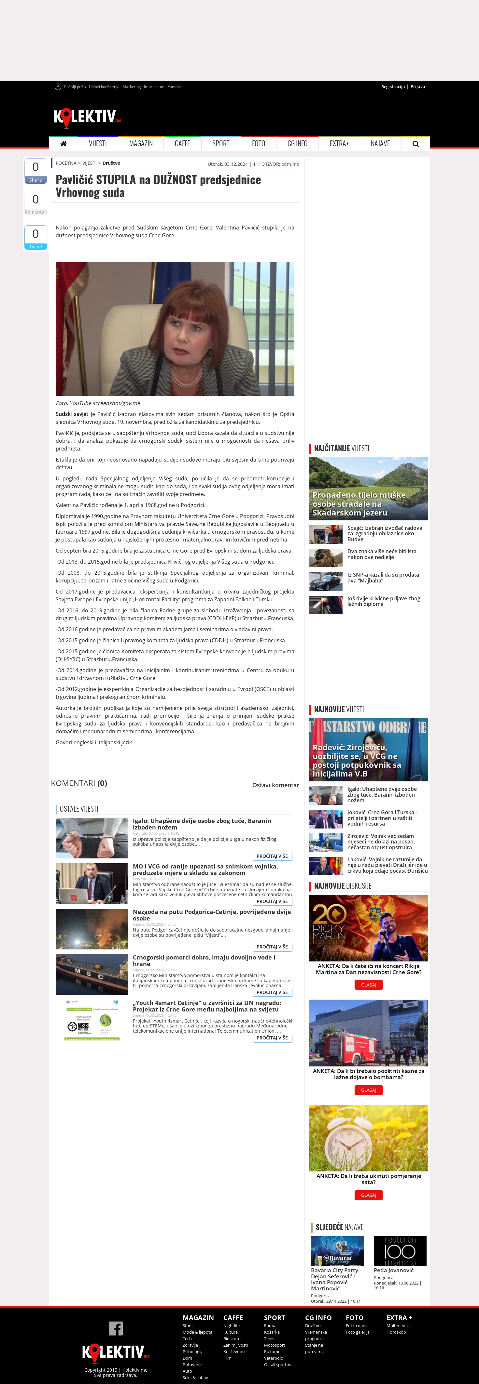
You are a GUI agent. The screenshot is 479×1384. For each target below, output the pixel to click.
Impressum (154, 86)
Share (35, 180)
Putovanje (193, 1364)
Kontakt (174, 86)
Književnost (234, 1351)
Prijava (418, 86)
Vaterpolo (273, 1358)
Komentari (36, 212)
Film (227, 1358)
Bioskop (231, 1338)
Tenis (269, 1338)
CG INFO (298, 143)
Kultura (230, 1332)
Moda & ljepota (197, 1332)
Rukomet (273, 1351)
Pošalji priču (75, 86)
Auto (187, 1371)
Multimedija (398, 1325)
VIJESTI (98, 143)
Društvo (111, 163)
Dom (187, 1358)
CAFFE (182, 143)
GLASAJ (368, 985)
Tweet (35, 246)
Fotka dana (357, 1325)
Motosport (274, 1345)
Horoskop (396, 1332)
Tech (187, 1338)
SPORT (221, 143)
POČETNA (66, 163)
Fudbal (270, 1325)
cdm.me (290, 164)
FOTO (258, 143)
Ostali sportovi (278, 1364)
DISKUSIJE (343, 886)
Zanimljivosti (235, 1345)
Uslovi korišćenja (104, 86)
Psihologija (193, 1351)
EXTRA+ (339, 143)
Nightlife (231, 1325)
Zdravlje (190, 1345)
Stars (187, 1325)
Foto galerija (358, 1332)
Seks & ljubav (195, 1377)
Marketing (131, 86)
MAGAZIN (141, 143)
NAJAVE (380, 143)
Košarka (272, 1332)
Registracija (393, 86)
